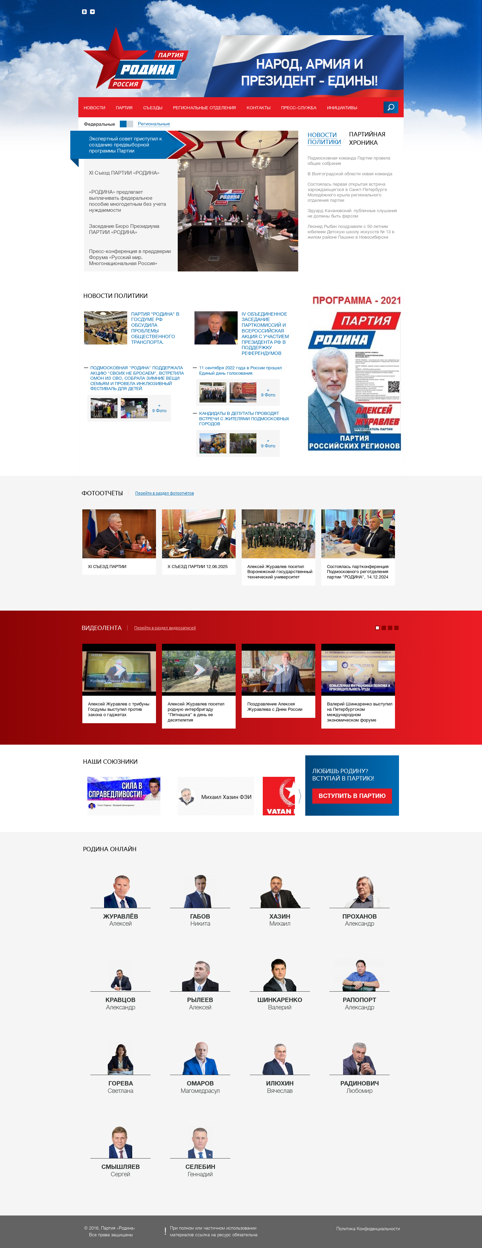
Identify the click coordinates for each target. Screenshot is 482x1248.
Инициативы (342, 107)
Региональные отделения (204, 107)
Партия (124, 107)
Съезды (152, 107)
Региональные (154, 123)
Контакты (258, 107)
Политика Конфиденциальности (368, 1228)
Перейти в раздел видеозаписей (165, 628)
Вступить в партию (352, 796)
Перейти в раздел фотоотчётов (164, 493)
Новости (94, 107)
